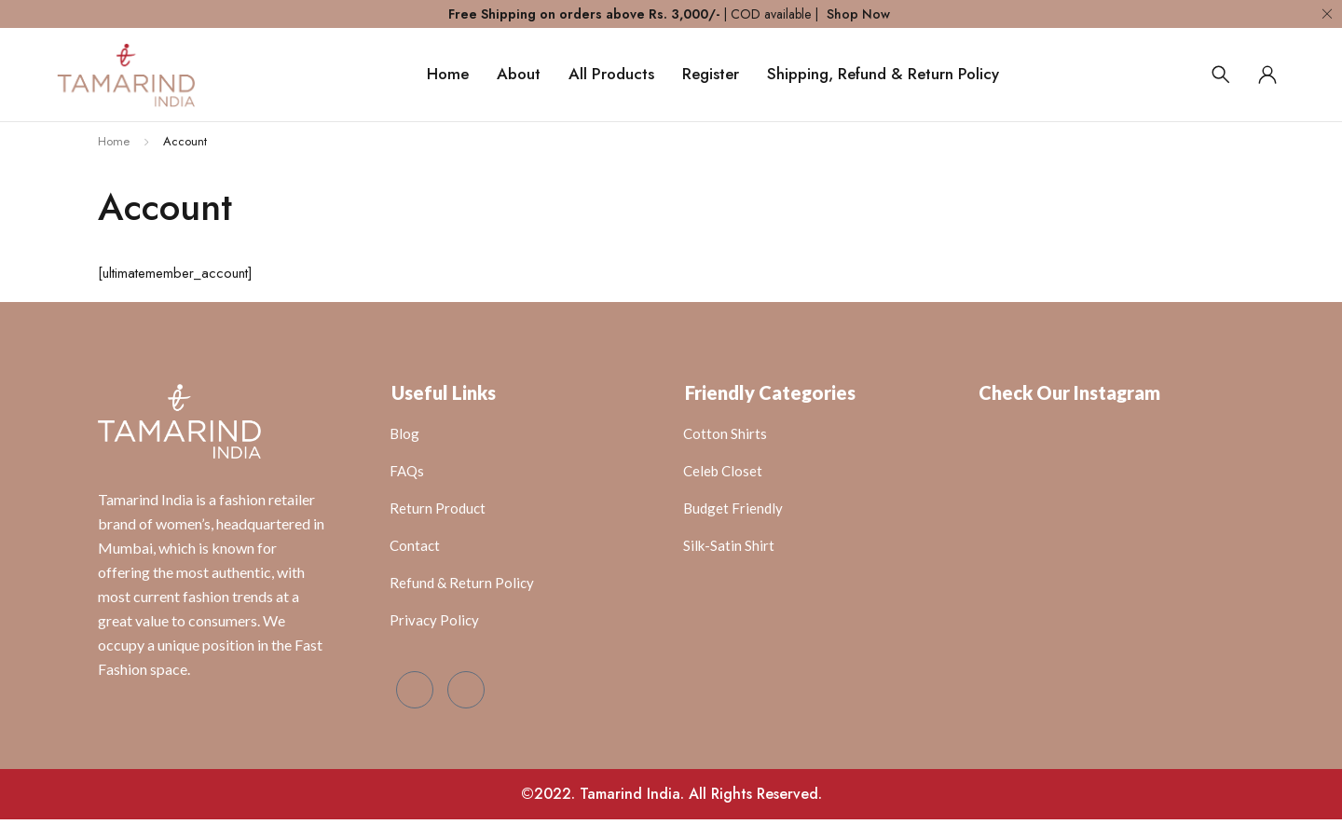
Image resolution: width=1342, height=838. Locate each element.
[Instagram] (466, 689)
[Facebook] (414, 689)
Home (114, 141)
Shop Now (858, 14)
